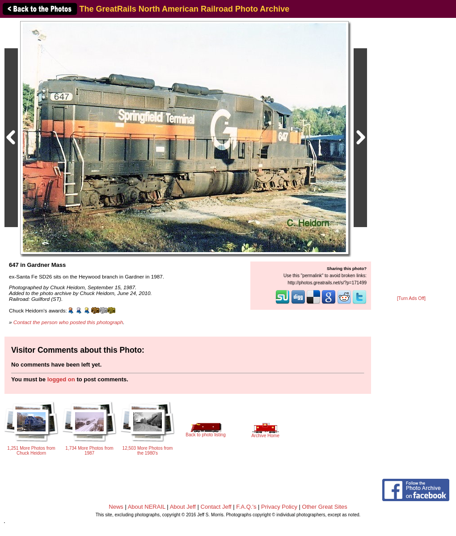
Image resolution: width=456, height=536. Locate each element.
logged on (61, 379)
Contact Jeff (216, 506)
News (116, 506)
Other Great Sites (324, 506)
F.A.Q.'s (246, 506)
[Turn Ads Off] (411, 298)
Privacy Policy (279, 506)
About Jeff (183, 506)
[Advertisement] (411, 157)
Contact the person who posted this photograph (68, 322)
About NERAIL (146, 506)
